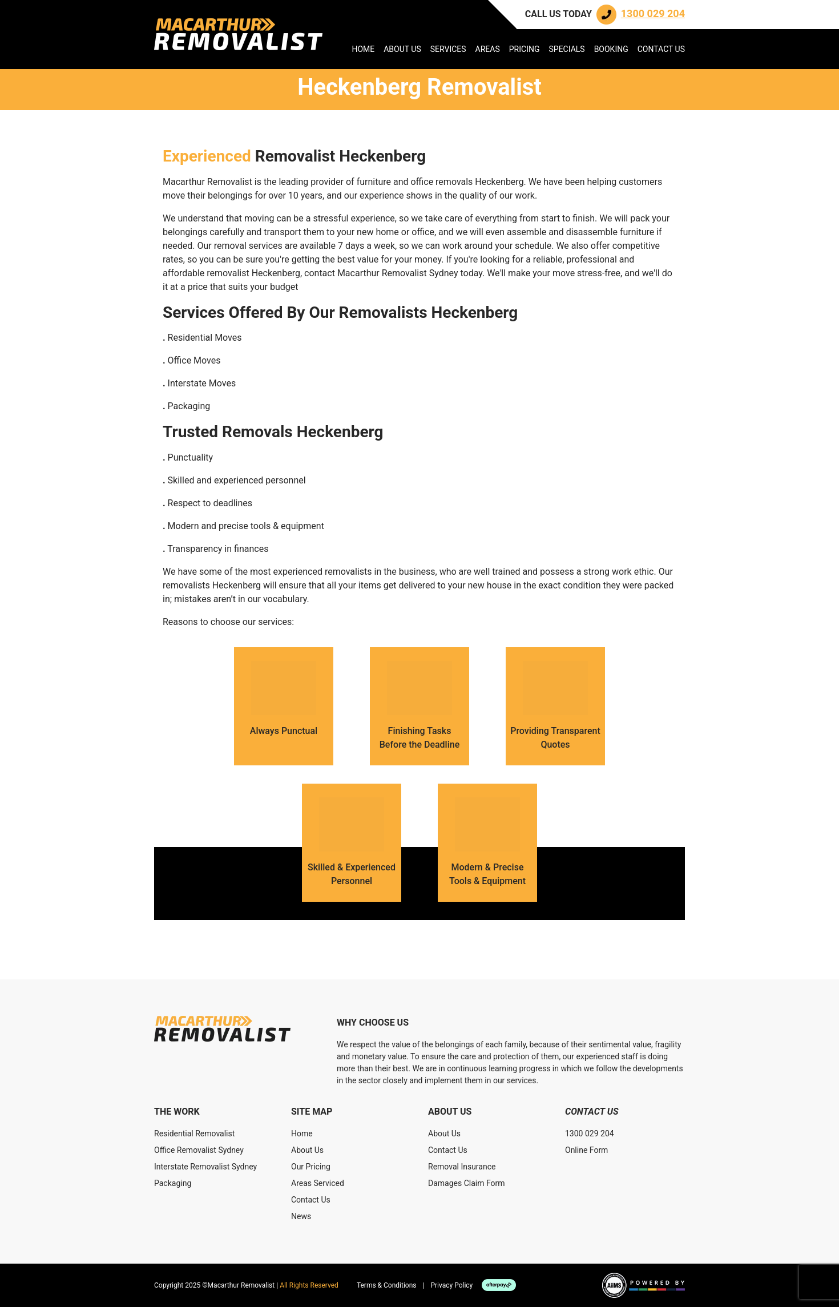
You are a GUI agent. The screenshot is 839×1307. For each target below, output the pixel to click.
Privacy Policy (451, 1285)
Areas (487, 49)
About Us (402, 49)
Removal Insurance (461, 1166)
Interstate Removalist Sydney (205, 1166)
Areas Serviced (317, 1183)
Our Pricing (310, 1166)
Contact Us (661, 49)
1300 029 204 (589, 1133)
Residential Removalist (194, 1133)
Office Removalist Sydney (199, 1150)
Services (448, 49)
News (301, 1216)
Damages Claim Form (466, 1183)
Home (363, 49)
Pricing (524, 49)
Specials (566, 49)
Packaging (172, 1183)
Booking (611, 49)
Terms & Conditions (387, 1285)
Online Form (586, 1150)
